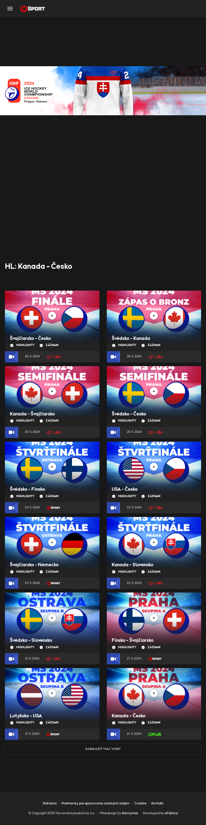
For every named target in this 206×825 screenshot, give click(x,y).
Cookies (140, 803)
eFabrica (171, 813)
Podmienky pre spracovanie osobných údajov (95, 803)
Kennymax (130, 813)
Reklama (50, 803)
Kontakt (157, 803)
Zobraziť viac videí (103, 749)
